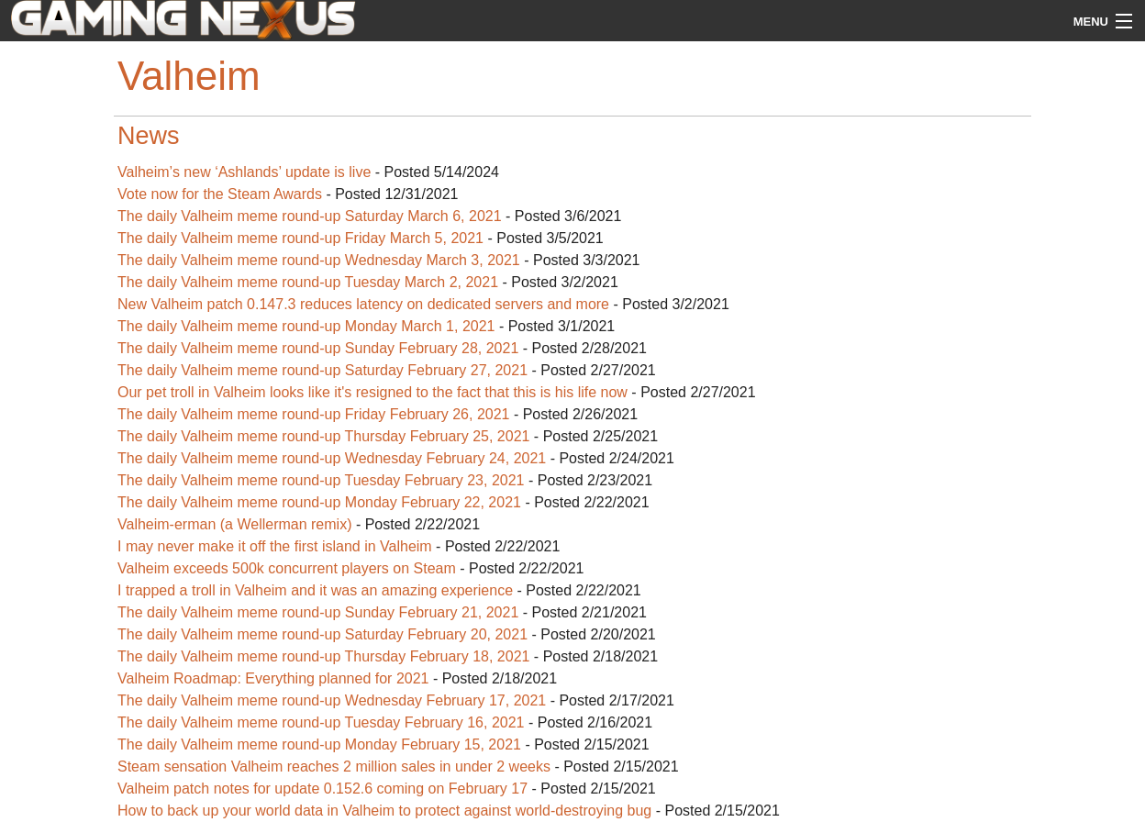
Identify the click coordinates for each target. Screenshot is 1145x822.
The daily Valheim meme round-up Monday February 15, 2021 (321, 744)
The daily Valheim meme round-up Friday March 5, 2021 (300, 238)
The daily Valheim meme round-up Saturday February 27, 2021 (322, 370)
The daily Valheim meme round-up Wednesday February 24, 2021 (331, 458)
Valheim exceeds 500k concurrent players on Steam (286, 568)
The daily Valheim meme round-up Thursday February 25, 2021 (323, 436)
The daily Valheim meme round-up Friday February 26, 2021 (313, 414)
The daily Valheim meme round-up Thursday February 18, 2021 (323, 656)
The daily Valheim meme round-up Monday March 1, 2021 (306, 326)
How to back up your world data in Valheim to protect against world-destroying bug (386, 810)
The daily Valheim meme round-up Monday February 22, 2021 (319, 502)
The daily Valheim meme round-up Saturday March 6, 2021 (309, 216)
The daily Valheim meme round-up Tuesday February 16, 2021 (321, 722)
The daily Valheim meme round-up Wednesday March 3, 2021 (318, 260)
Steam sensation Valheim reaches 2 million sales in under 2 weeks (335, 766)
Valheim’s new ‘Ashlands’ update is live (244, 172)
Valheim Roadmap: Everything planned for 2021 (275, 678)
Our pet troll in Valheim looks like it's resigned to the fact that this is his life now (372, 392)
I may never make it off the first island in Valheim (274, 546)
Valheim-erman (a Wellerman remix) (236, 524)
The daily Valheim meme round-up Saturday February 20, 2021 (322, 634)
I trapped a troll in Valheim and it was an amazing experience (315, 590)
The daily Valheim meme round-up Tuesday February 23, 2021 (321, 480)
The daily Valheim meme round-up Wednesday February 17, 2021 (331, 700)
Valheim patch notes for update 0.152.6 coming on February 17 (324, 788)
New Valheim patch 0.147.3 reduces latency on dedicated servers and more (363, 304)
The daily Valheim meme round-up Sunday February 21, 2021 (317, 612)
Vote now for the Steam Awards (219, 194)
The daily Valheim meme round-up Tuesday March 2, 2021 (307, 282)
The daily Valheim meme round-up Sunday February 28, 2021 (317, 348)
